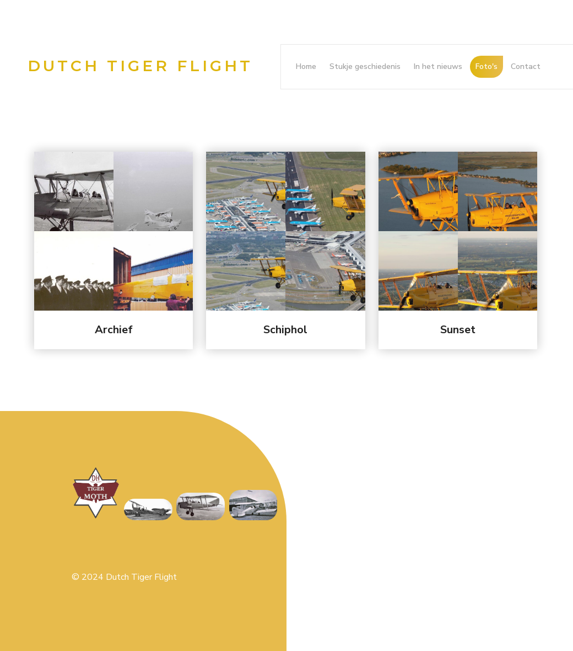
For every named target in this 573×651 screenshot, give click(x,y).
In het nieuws (438, 66)
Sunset (457, 329)
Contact (525, 66)
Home (306, 66)
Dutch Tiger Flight (140, 65)
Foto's (486, 66)
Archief (114, 329)
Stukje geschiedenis (365, 66)
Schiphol (285, 329)
